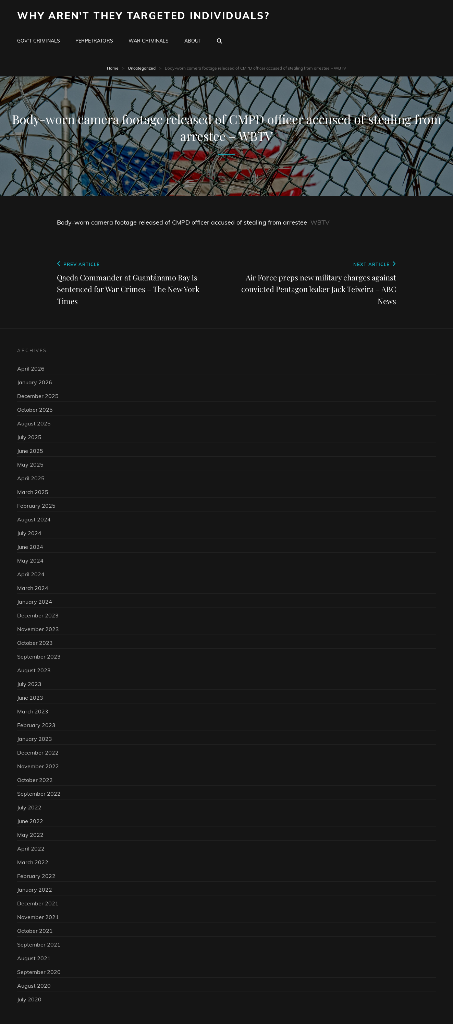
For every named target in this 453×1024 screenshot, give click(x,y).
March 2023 (32, 711)
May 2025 (30, 464)
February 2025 (36, 505)
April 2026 (31, 368)
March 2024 (32, 588)
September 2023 (39, 656)
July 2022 (29, 807)
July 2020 (29, 999)
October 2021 (35, 930)
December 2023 (38, 615)
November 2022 (38, 766)
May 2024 (30, 560)
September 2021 (39, 944)
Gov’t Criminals (38, 41)
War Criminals (148, 41)
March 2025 (32, 492)
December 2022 (38, 752)
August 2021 (34, 958)
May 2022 (30, 834)
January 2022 (34, 889)
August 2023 (34, 670)
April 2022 (31, 848)
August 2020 (34, 985)
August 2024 (34, 519)
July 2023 (29, 683)
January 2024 (34, 601)
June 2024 (30, 546)
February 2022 (36, 875)
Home (113, 68)
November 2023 (38, 629)
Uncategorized (142, 68)
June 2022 (30, 821)
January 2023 (34, 738)
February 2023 (36, 725)
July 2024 (29, 533)
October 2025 (35, 409)
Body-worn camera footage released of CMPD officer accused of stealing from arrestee (182, 222)
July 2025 (29, 437)
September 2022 (39, 793)
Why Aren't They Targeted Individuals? (143, 16)
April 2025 (31, 478)
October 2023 (35, 642)
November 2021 (38, 917)
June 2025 (30, 450)
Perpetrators (94, 41)
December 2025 (38, 396)
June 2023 (30, 697)
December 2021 (38, 903)
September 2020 (39, 971)
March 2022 (32, 862)
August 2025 (34, 423)
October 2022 (35, 779)
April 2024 (31, 574)
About (192, 41)
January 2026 (34, 382)
